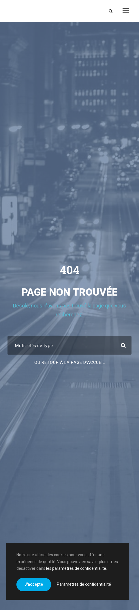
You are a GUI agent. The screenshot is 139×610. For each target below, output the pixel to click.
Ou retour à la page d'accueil (69, 362)
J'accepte (34, 584)
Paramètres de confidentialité (84, 584)
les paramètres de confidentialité (76, 568)
